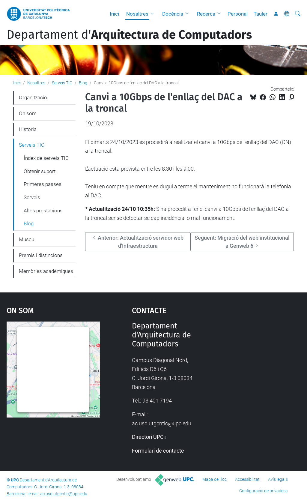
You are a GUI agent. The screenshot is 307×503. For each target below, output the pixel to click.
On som (28, 113)
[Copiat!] (291, 97)
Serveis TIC (62, 82)
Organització (33, 97)
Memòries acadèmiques (46, 271)
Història (28, 129)
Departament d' (129, 35)
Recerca (206, 14)
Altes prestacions (43, 211)
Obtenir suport (39, 171)
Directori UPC (148, 437)
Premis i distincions (41, 255)
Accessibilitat (247, 479)
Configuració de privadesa (263, 490)
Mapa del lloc (214, 479)
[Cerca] (297, 13)
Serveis (32, 197)
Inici (114, 14)
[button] (153, 13)
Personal (238, 14)
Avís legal (276, 479)
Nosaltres (137, 14)
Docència (172, 14)
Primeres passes (42, 184)
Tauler (260, 14)
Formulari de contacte (158, 451)
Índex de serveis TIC (46, 158)
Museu (26, 239)
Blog (83, 82)
